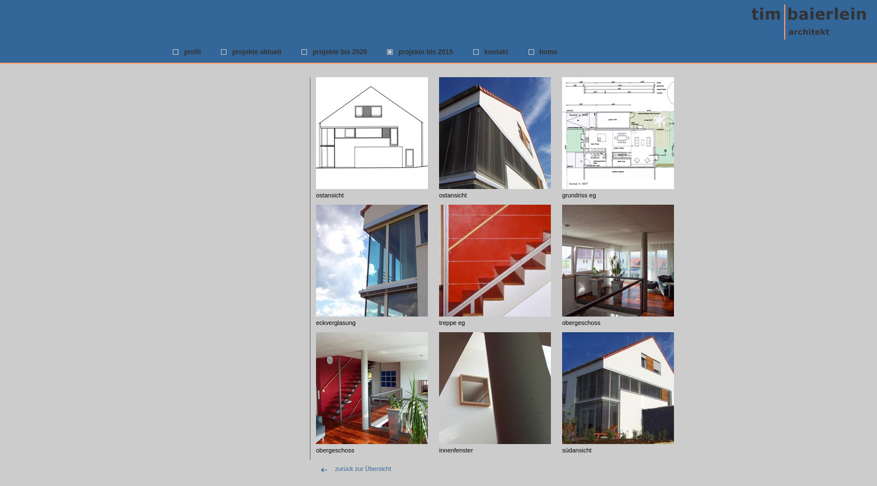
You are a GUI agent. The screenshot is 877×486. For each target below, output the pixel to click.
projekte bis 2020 (340, 52)
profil (192, 52)
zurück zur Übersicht (363, 468)
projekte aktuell (256, 52)
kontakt (496, 52)
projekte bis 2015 (425, 52)
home (549, 52)
